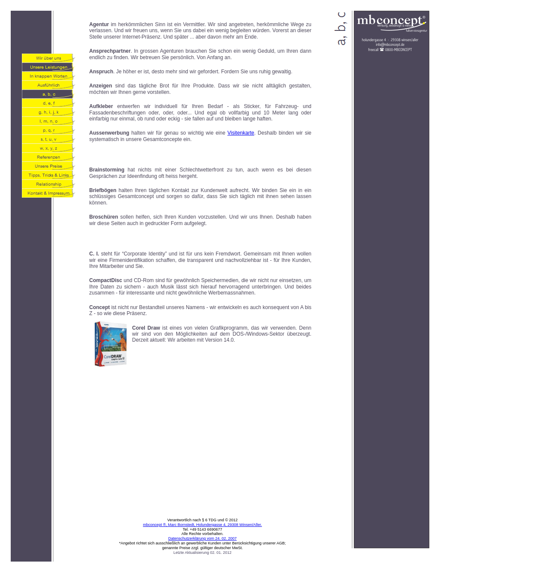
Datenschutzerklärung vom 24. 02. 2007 (202, 538)
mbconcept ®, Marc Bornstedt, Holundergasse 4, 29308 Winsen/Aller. (202, 525)
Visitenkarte (240, 133)
